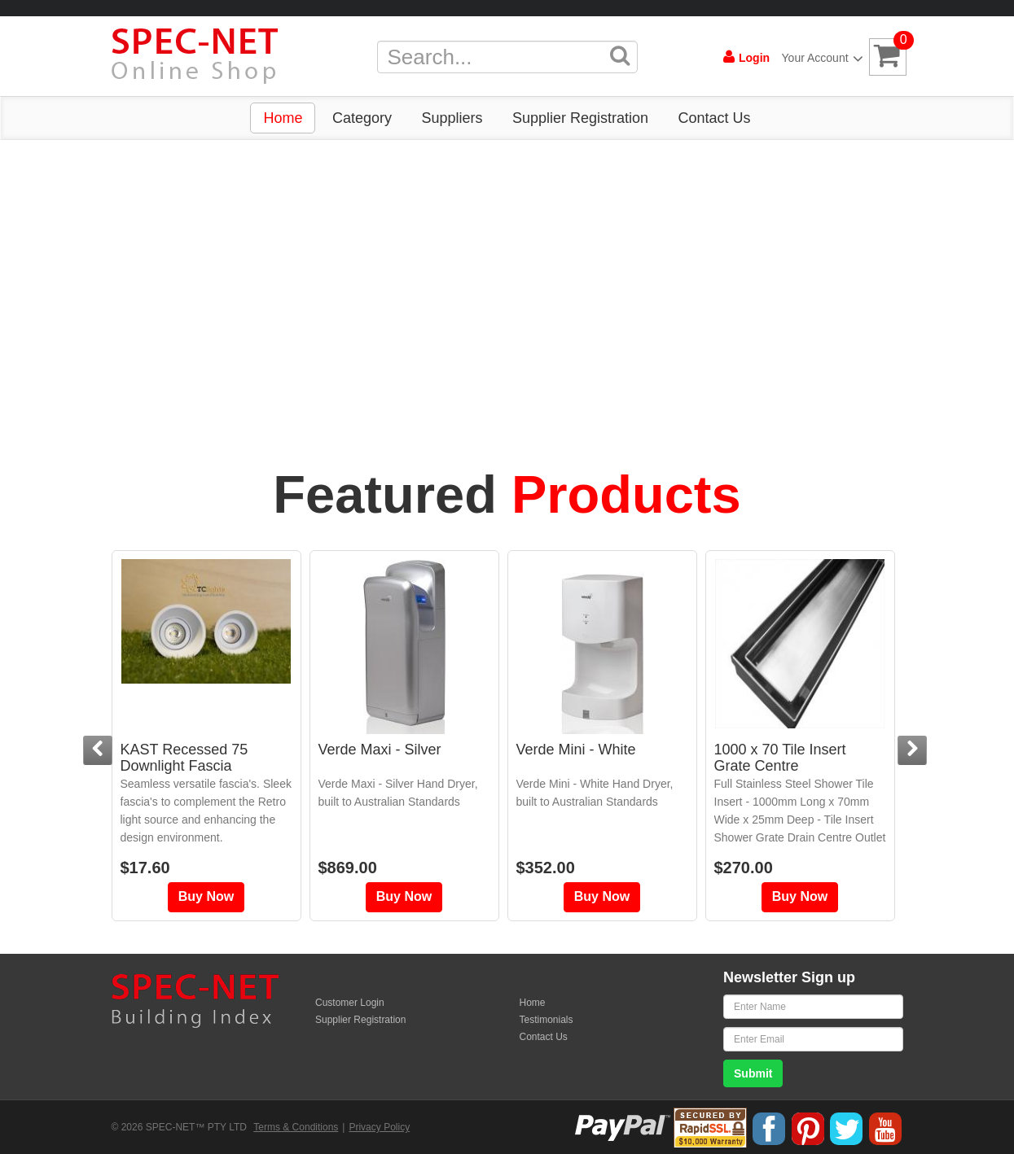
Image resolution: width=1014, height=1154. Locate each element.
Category (362, 118)
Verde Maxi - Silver (379, 749)
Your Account (819, 58)
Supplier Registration (580, 118)
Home (282, 118)
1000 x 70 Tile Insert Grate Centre (780, 757)
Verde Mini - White (576, 749)
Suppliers (451, 118)
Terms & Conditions (295, 1127)
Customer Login (349, 1002)
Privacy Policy (379, 1127)
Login (746, 57)
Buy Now (206, 896)
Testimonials (546, 1019)
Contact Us (714, 118)
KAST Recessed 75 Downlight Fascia (184, 757)
